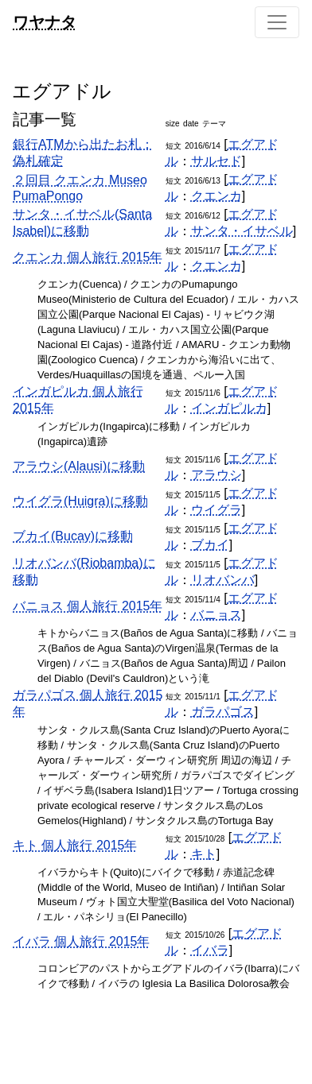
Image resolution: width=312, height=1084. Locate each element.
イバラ (210, 950)
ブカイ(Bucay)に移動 (73, 536)
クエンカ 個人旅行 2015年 (87, 257)
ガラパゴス (223, 711)
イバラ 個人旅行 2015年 (81, 941)
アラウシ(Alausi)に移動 (79, 466)
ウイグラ (216, 510)
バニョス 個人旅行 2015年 (87, 606)
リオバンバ (223, 580)
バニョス (216, 614)
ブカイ (210, 545)
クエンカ (216, 196)
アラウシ (216, 475)
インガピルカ (229, 408)
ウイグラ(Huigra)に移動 (80, 501)
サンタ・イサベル (242, 231)
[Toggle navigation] (277, 22)
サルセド (216, 161)
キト (203, 854)
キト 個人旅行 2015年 (75, 845)
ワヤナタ (44, 22)
